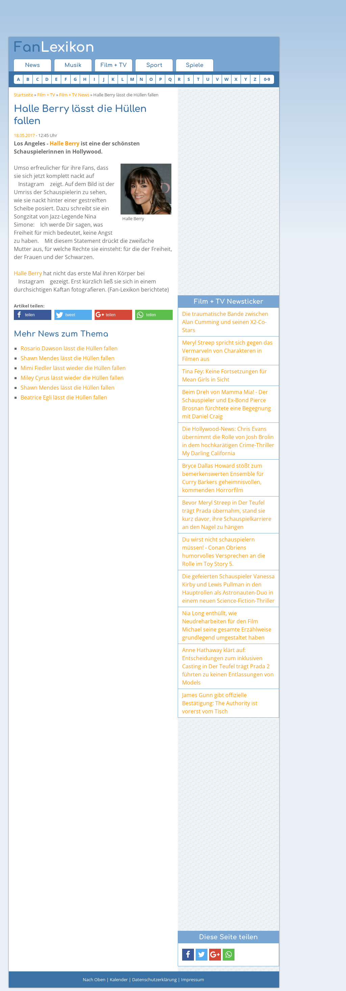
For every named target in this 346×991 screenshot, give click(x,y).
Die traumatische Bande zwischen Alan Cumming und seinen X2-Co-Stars (225, 322)
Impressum (192, 979)
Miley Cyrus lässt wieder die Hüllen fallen (72, 378)
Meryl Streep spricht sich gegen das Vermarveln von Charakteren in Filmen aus (227, 351)
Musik (73, 65)
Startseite (23, 95)
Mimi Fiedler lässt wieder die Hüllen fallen (73, 368)
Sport (154, 65)
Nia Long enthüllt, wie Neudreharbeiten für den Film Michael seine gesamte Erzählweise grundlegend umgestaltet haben (226, 625)
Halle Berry (64, 143)
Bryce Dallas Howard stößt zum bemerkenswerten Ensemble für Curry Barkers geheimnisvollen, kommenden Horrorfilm (223, 478)
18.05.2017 (24, 135)
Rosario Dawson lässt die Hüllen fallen (69, 348)
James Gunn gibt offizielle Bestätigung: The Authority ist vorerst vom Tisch (219, 703)
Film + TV (114, 65)
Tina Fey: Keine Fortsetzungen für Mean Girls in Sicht (224, 375)
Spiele (194, 65)
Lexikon (54, 47)
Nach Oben (94, 979)
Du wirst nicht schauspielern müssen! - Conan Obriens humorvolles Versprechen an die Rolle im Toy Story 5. (223, 552)
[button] (32, 315)
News (32, 65)
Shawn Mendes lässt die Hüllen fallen (68, 358)
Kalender (119, 979)
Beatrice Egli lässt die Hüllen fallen (64, 397)
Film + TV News (74, 95)
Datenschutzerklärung (154, 979)
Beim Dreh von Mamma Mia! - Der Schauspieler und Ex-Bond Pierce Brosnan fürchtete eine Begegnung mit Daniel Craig (226, 404)
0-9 (267, 79)
